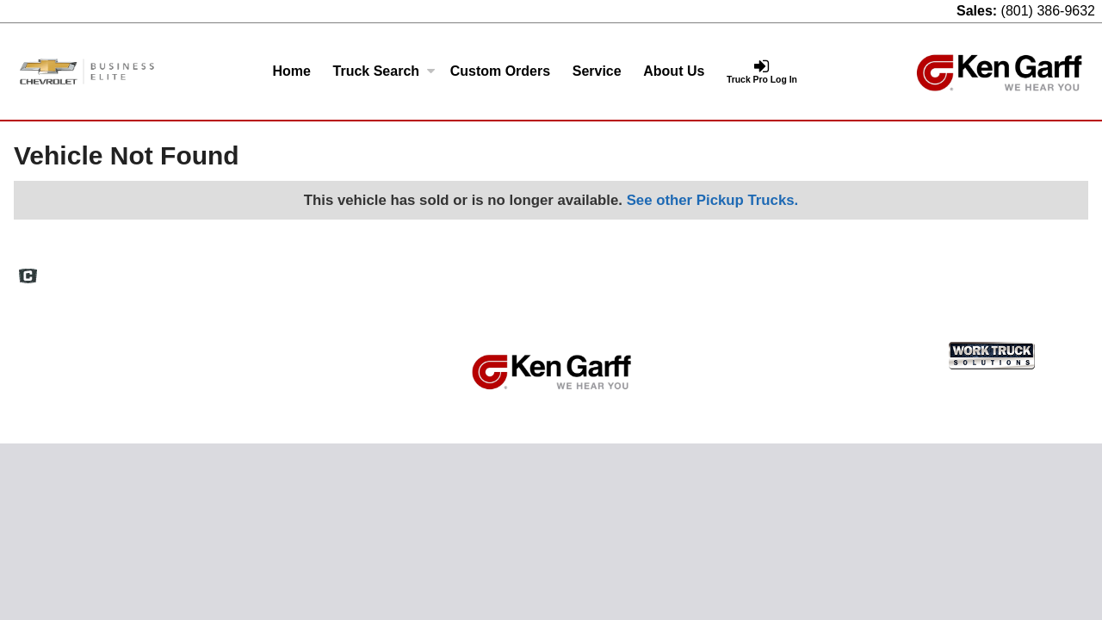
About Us (673, 71)
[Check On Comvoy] (28, 277)
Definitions (755, 269)
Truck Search (384, 71)
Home (292, 71)
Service (597, 71)
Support (972, 269)
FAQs (697, 269)
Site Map (823, 269)
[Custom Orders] (500, 71)
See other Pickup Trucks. (713, 200)
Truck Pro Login (1050, 269)
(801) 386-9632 (1048, 10)
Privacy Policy (898, 269)
